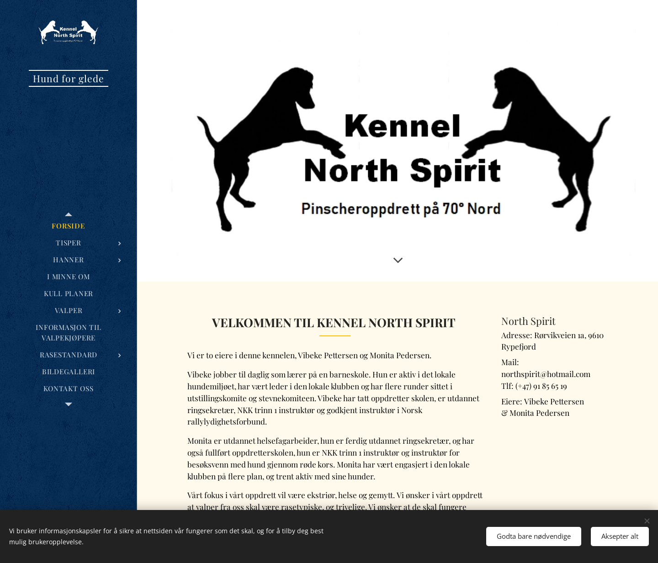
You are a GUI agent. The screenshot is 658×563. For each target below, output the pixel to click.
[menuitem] (68, 226)
